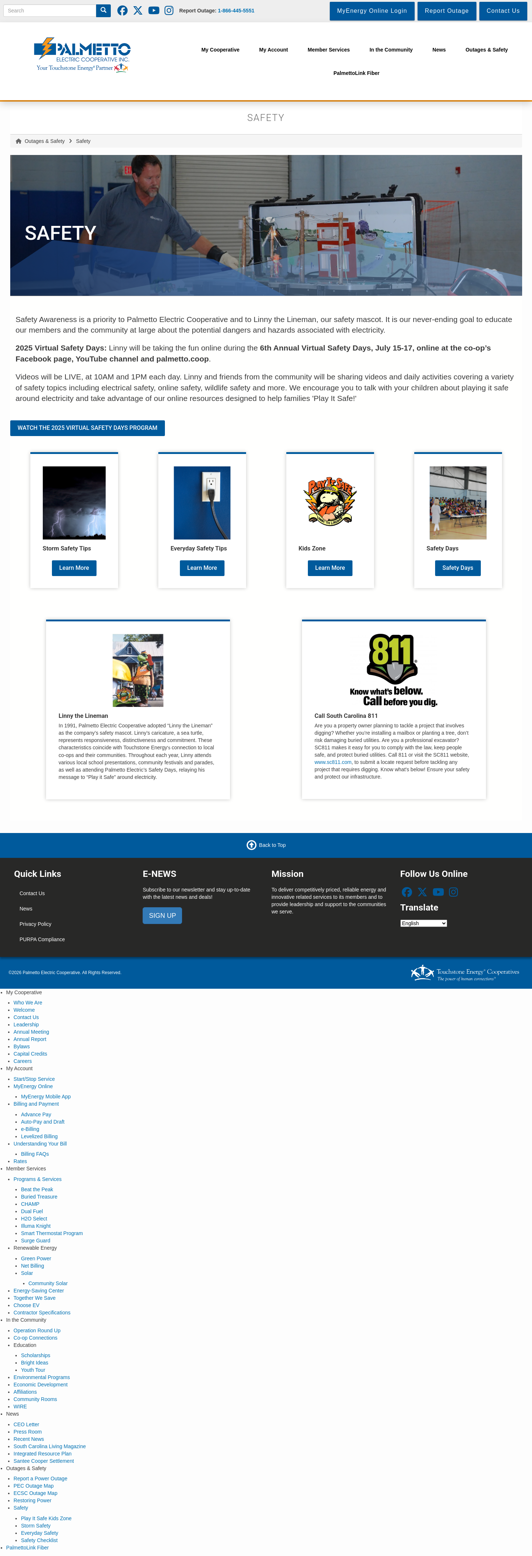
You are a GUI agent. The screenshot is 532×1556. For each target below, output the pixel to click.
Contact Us (32, 893)
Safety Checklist (39, 1540)
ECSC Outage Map (35, 1493)
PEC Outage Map (34, 1486)
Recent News (29, 1439)
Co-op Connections (35, 1338)
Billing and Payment (36, 1104)
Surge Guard (35, 1240)
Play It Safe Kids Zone (46, 1518)
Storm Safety (35, 1526)
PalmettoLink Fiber (27, 1548)
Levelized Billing (39, 1136)
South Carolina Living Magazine (50, 1446)
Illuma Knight (35, 1226)
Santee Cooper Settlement (44, 1461)
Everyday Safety (39, 1533)
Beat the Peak (37, 1189)
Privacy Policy (35, 924)
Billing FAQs (35, 1154)
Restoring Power (33, 1500)
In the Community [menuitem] (391, 50)
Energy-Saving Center (39, 1291)
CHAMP (30, 1204)
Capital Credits (30, 1054)
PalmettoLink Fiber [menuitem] (356, 73)
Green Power (36, 1258)
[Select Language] (423, 923)
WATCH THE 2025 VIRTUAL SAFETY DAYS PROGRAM (88, 427)
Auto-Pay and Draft (42, 1122)
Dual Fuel (32, 1211)
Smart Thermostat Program (52, 1233)
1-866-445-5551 (236, 11)
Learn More (74, 567)
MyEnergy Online (33, 1086)
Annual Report (30, 1039)
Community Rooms (35, 1399)
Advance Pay (36, 1114)
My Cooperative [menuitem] (220, 50)
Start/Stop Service (34, 1079)
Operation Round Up (37, 1330)
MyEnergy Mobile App (46, 1096)
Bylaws (22, 1046)
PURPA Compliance (42, 939)
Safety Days (457, 567)
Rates (20, 1161)
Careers (23, 1061)
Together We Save (35, 1298)
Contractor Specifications (42, 1312)
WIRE (20, 1406)
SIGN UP (162, 915)
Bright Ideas (34, 1363)
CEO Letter (26, 1424)
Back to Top (272, 845)
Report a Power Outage (40, 1478)
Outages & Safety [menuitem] (486, 50)
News (25, 909)
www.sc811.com (332, 762)
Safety (21, 1508)
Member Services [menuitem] (329, 50)
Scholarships (35, 1355)
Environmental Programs (42, 1377)
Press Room (28, 1432)
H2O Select (34, 1219)
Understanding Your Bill (40, 1144)
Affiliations (25, 1392)
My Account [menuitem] (273, 50)
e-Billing (30, 1129)
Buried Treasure (39, 1197)
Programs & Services (37, 1179)
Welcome (24, 1010)
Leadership (26, 1024)
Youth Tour (33, 1370)
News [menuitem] (439, 50)
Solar (27, 1273)
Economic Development (41, 1384)
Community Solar (48, 1283)
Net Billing (32, 1266)
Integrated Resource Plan (43, 1454)
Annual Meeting (31, 1032)
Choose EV (26, 1305)
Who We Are (28, 1003)
